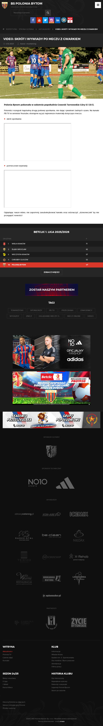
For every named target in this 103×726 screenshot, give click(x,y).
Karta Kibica (7, 687)
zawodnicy (86, 310)
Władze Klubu (57, 655)
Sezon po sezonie (58, 690)
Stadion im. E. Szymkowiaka (63, 658)
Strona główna (26, 29)
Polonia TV (7, 655)
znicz (29, 316)
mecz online (73, 316)
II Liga (5, 681)
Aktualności (44, 29)
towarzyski (17, 310)
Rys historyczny (58, 678)
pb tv (52, 310)
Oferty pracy (56, 667)
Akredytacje (56, 664)
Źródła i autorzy (9, 708)
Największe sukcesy (59, 681)
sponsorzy (36, 310)
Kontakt (6, 661)
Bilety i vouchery (9, 678)
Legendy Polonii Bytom (61, 687)
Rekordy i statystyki (59, 684)
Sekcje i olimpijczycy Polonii (14, 705)
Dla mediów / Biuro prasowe (63, 661)
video (90, 316)
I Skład (5, 684)
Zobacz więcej (51, 272)
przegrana (67, 310)
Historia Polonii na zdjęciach (14, 702)
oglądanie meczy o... (49, 316)
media (60, 721)
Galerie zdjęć (8, 658)
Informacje (56, 651)
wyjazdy (14, 316)
